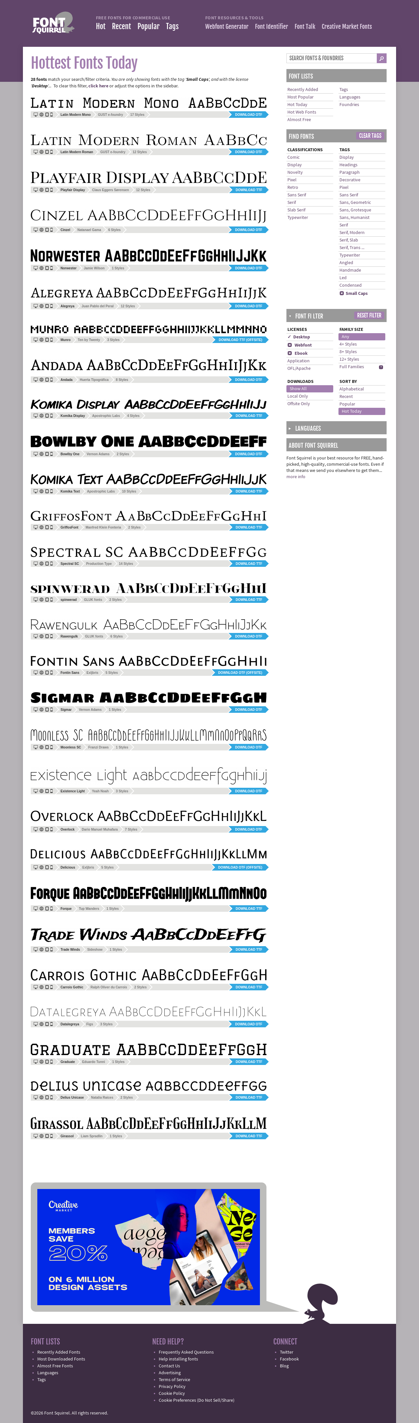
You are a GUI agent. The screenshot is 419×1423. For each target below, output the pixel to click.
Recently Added (302, 90)
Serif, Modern (352, 233)
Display (294, 165)
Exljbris (92, 673)
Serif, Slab (348, 240)
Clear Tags (370, 136)
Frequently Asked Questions (186, 1352)
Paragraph (349, 172)
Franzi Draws (98, 747)
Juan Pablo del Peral (98, 306)
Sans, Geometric (355, 203)
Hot (100, 26)
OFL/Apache (299, 368)
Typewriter (297, 218)
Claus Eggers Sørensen (110, 190)
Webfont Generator (226, 26)
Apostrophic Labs (106, 416)
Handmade (350, 270)
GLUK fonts (93, 600)
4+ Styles (348, 344)
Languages (349, 97)
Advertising (170, 1373)
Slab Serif (296, 210)
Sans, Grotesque (355, 210)
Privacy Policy (172, 1387)
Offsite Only (298, 404)
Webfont (299, 345)
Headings (348, 165)
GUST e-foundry (110, 115)
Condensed (350, 285)
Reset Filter (369, 315)
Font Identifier (271, 26)
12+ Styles (349, 359)
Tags (172, 26)
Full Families (351, 367)
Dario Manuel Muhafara (100, 829)
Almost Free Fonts (55, 1366)
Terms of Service (174, 1380)
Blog (284, 1366)
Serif (291, 203)
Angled (346, 263)
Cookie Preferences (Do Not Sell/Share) (196, 1400)
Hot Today (297, 105)
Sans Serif (296, 195)
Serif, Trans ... (351, 248)
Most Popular (300, 97)
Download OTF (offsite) (240, 673)
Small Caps (353, 293)
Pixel (292, 180)
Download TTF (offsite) (240, 340)
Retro (292, 187)
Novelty (295, 172)
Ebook (297, 353)
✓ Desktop (298, 337)
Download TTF (249, 190)
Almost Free (299, 120)
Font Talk (305, 26)
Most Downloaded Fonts (61, 1359)
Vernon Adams (98, 454)
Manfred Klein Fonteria (103, 527)
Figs (89, 1024)
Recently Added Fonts (58, 1352)
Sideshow (94, 949)
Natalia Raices (102, 1097)
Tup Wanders (89, 908)
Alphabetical (351, 389)
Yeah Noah (100, 791)
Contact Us (169, 1366)
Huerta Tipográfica (94, 380)
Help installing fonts (178, 1359)
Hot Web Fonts (301, 112)
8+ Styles (348, 352)
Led (343, 278)
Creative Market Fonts (347, 26)
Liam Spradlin (91, 1136)
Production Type (99, 564)
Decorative (349, 180)
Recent (121, 26)
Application (298, 361)
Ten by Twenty (89, 340)
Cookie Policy (172, 1393)
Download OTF (248, 115)
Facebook (289, 1359)
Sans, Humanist (354, 218)
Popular (148, 26)
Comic (293, 157)
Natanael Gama (89, 230)
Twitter (286, 1352)
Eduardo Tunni (93, 1062)
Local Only (297, 396)
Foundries (349, 105)
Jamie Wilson (94, 268)
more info (295, 477)
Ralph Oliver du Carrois (108, 987)
